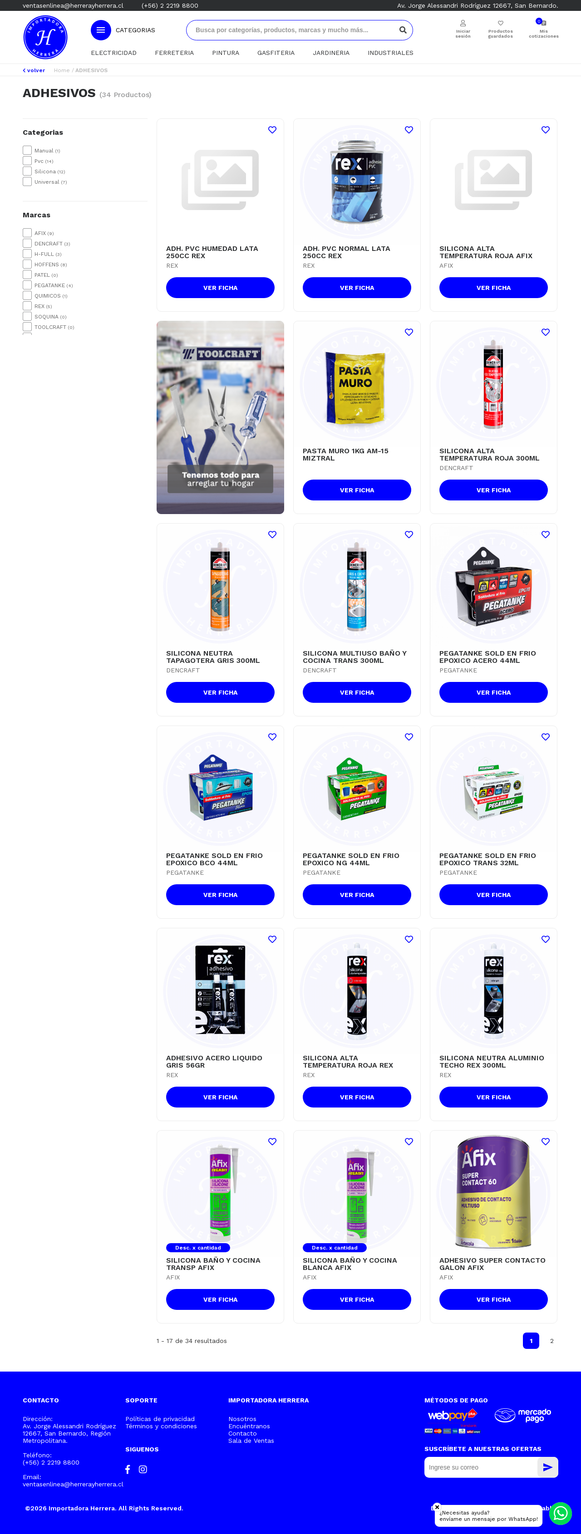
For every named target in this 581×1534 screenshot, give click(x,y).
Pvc (44, 161)
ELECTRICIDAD (114, 52)
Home (62, 70)
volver (34, 70)
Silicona (49, 171)
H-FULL (48, 254)
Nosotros (242, 1418)
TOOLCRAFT (54, 327)
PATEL (46, 275)
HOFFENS (50, 264)
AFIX (44, 233)
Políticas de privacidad (160, 1418)
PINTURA (225, 52)
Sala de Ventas (251, 1440)
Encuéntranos (249, 1426)
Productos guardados (500, 34)
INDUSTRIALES (391, 52)
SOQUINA (50, 317)
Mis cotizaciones (543, 34)
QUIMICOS (51, 296)
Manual (47, 150)
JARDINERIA (331, 52)
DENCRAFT (52, 243)
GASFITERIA (276, 52)
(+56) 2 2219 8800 (170, 5)
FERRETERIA (174, 52)
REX (43, 306)
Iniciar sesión (463, 34)
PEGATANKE (53, 285)
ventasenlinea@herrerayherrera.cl (73, 5)
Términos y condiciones (161, 1426)
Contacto (242, 1433)
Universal (50, 182)
